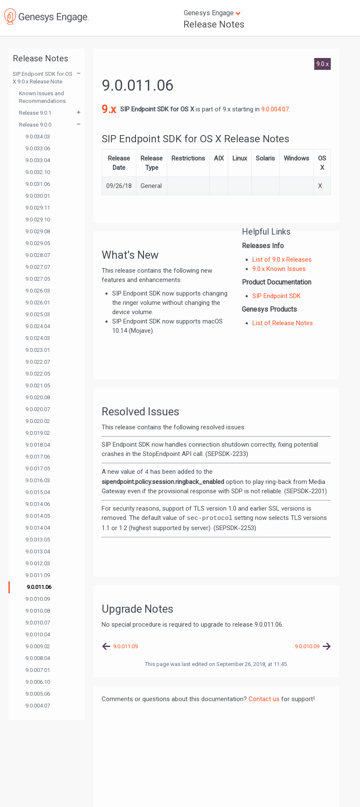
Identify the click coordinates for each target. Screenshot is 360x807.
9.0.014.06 (37, 504)
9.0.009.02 (37, 646)
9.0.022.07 (37, 362)
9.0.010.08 (37, 611)
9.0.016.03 (37, 480)
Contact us (264, 699)
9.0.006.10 (37, 682)
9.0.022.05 (37, 373)
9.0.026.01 (37, 302)
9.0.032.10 (37, 172)
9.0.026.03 (37, 290)
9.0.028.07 (37, 255)
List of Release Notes (282, 323)
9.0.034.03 (37, 136)
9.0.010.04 (37, 634)
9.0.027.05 (37, 279)
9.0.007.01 (37, 670)
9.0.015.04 (37, 492)
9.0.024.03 (37, 338)
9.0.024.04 (37, 326)
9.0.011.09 (37, 575)
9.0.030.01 (37, 196)
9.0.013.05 (37, 539)
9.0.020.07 (37, 409)
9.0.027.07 (37, 267)
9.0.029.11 (37, 208)
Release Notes (213, 24)
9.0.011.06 (39, 587)
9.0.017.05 (37, 468)
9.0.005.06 (37, 694)
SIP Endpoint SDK (276, 296)
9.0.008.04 (37, 658)
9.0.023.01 (37, 350)
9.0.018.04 (37, 445)
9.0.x (322, 64)
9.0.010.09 (37, 599)
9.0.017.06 (37, 456)
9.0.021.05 (37, 385)
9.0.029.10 (37, 219)
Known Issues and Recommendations (42, 97)
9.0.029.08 (37, 231)
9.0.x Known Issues (279, 269)
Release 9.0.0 (35, 125)
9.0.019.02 (37, 433)
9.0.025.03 (37, 314)
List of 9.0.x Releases (282, 259)
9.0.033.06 (37, 148)
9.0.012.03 (37, 563)
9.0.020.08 (37, 397)
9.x (109, 109)
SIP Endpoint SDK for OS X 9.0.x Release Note (42, 78)
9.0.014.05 (37, 516)
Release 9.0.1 (35, 113)
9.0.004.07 (37, 705)
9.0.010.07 (37, 622)
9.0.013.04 (37, 551)
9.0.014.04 (37, 528)
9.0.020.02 (37, 421)
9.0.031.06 (37, 184)
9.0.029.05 (37, 243)
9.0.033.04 (37, 160)
